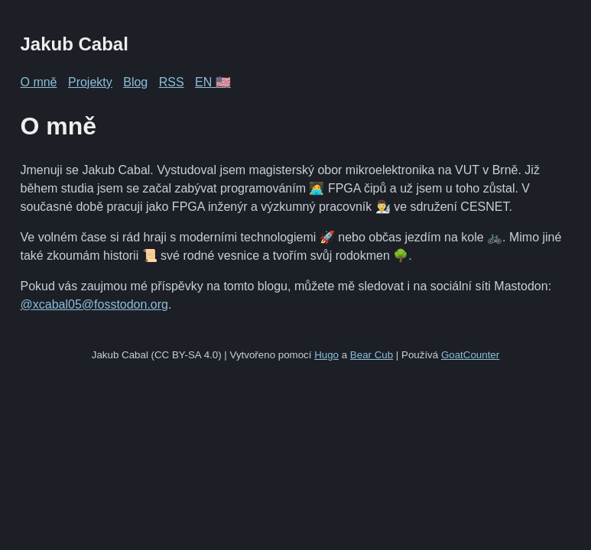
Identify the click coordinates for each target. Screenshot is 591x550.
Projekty (90, 82)
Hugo (326, 355)
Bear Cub (371, 355)
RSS (171, 82)
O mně (39, 82)
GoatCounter (470, 355)
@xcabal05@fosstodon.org (94, 304)
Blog (135, 82)
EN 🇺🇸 (213, 82)
